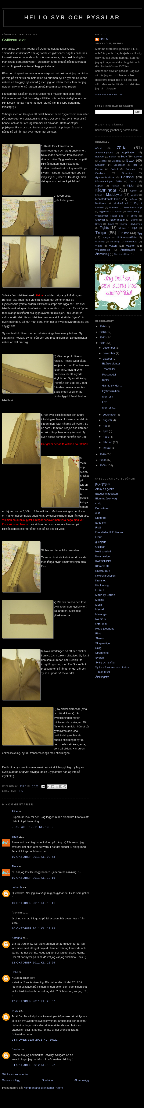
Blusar (112, 156)
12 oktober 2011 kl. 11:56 (33, 962)
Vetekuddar (131, 241)
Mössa (133, 199)
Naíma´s (100, 619)
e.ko (98, 512)
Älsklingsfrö (102, 676)
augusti (108, 420)
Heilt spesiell (103, 551)
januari (107, 447)
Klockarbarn (102, 570)
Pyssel (118, 211)
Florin (98, 537)
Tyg (139, 233)
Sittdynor (100, 219)
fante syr (100, 522)
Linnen (98, 195)
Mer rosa (107, 396)
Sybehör (123, 224)
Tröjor (101, 232)
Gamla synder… (112, 385)
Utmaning (114, 242)
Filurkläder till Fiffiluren (109, 532)
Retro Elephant (104, 628)
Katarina (17, 938)
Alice (15, 811)
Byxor (130, 160)
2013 (103, 332)
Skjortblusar (117, 219)
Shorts (134, 216)
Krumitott (100, 580)
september (110, 414)
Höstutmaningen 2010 (108, 181)
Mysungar (101, 614)
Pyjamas (104, 211)
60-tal (98, 148)
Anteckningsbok (104, 152)
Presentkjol (109, 374)
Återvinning (102, 254)
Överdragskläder (122, 254)
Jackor (133, 181)
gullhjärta (101, 542)
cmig (98, 503)
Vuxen (113, 245)
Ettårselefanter (111, 363)
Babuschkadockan (106, 493)
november (109, 353)
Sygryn (99, 657)
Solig (98, 647)
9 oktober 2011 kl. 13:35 (32, 827)
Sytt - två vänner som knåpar (112, 667)
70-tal (121, 147)
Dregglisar (119, 164)
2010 (103, 454)
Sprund (98, 224)
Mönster (134, 195)
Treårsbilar (108, 369)
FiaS (98, 527)
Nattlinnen (101, 203)
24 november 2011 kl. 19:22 (35, 1039)
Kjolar (130, 185)
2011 (103, 343)
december (109, 347)
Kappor (99, 185)
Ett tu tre (100, 517)
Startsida (47, 1080)
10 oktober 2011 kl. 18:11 (33, 903)
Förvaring (131, 169)
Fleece (99, 169)
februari (108, 442)
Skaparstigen (103, 643)
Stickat (110, 223)
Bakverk (99, 156)
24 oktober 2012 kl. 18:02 (33, 1064)
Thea (15, 836)
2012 (103, 337)
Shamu (99, 638)
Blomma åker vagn (106, 498)
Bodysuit (137, 157)
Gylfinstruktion (110, 391)
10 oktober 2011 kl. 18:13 (33, 928)
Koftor (133, 190)
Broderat (116, 160)
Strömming (102, 652)
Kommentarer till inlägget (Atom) (43, 1087)
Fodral (114, 169)
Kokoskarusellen (105, 575)
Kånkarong (102, 585)
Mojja (98, 604)
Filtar (134, 164)
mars (106, 436)
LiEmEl (99, 590)
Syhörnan (136, 223)
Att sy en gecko (104, 489)
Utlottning (100, 242)
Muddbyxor (114, 194)
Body (123, 156)
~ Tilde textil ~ (103, 672)
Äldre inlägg (81, 1080)
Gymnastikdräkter (105, 177)
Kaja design (102, 556)
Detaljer (100, 164)
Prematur (113, 207)
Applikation (129, 152)
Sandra (16, 1049)
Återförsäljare (127, 249)
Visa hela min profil (109, 94)
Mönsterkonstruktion (107, 199)
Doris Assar (102, 508)
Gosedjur (127, 173)
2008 (103, 465)
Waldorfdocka (102, 249)
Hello (15, 972)
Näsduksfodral (120, 203)
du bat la (17, 887)
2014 (103, 326)
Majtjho (99, 599)
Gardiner (100, 173)
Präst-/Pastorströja (133, 207)
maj (105, 425)
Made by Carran (105, 594)
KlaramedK (102, 566)
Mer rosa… (109, 407)
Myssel (99, 609)
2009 (103, 460)
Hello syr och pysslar (72, 17)
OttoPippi (101, 624)
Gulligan (100, 546)
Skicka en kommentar (15, 1074)
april (106, 431)
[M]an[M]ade (103, 484)
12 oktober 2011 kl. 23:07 (33, 1001)
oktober (108, 358)
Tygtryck (106, 237)
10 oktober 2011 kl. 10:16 (33, 877)
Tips (20, 791)
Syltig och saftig (105, 662)
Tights (104, 227)
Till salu (122, 228)
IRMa (15, 1010)
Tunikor (123, 233)
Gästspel (127, 177)
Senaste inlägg (11, 1080)
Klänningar (105, 190)
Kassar (115, 185)
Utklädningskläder (126, 237)
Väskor (130, 245)
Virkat (98, 245)
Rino (98, 633)
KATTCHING (103, 561)
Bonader (103, 161)
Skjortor (134, 220)
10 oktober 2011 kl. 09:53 (33, 856)
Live (104, 402)
